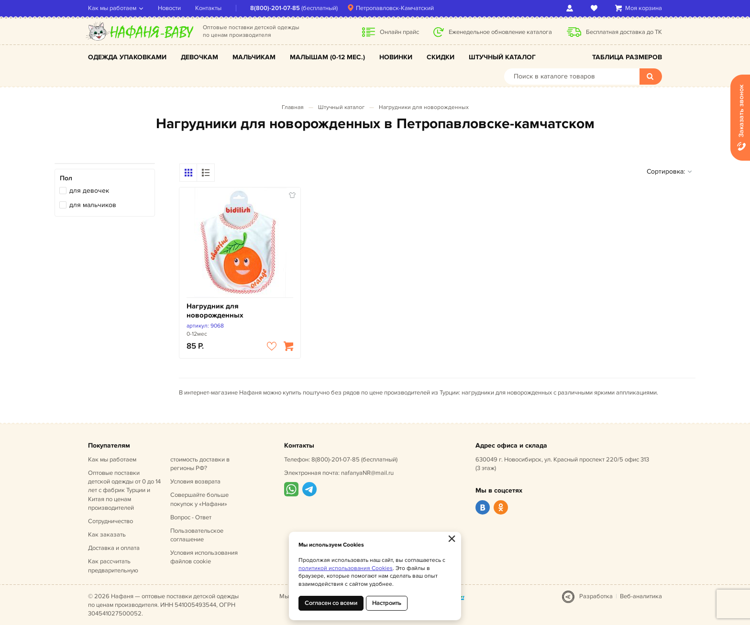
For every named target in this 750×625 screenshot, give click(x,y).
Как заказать (107, 534)
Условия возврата (195, 481)
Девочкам (199, 57)
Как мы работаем (112, 8)
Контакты (208, 8)
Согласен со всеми (331, 603)
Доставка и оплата (114, 548)
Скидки (440, 57)
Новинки (395, 57)
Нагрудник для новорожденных (215, 311)
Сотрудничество (110, 521)
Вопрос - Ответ (190, 517)
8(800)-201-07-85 (275, 8)
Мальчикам (254, 57)
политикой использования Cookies (345, 568)
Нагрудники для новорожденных (424, 107)
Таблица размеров (627, 57)
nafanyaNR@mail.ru (367, 473)
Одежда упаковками (127, 57)
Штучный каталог (502, 57)
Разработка (596, 596)
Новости (169, 8)
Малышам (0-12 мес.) (327, 57)
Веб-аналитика (641, 596)
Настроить (386, 603)
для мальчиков (92, 205)
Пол (66, 178)
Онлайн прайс (399, 32)
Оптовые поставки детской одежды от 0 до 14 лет (124, 490)
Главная (293, 107)
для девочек (89, 190)
